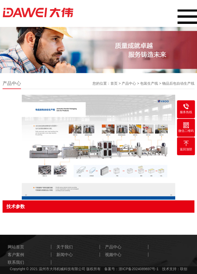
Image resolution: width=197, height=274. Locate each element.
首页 (114, 83)
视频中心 (113, 254)
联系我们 (16, 262)
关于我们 (64, 247)
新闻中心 (64, 254)
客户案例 (16, 254)
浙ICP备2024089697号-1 (139, 269)
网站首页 (16, 247)
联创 (183, 269)
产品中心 (129, 83)
